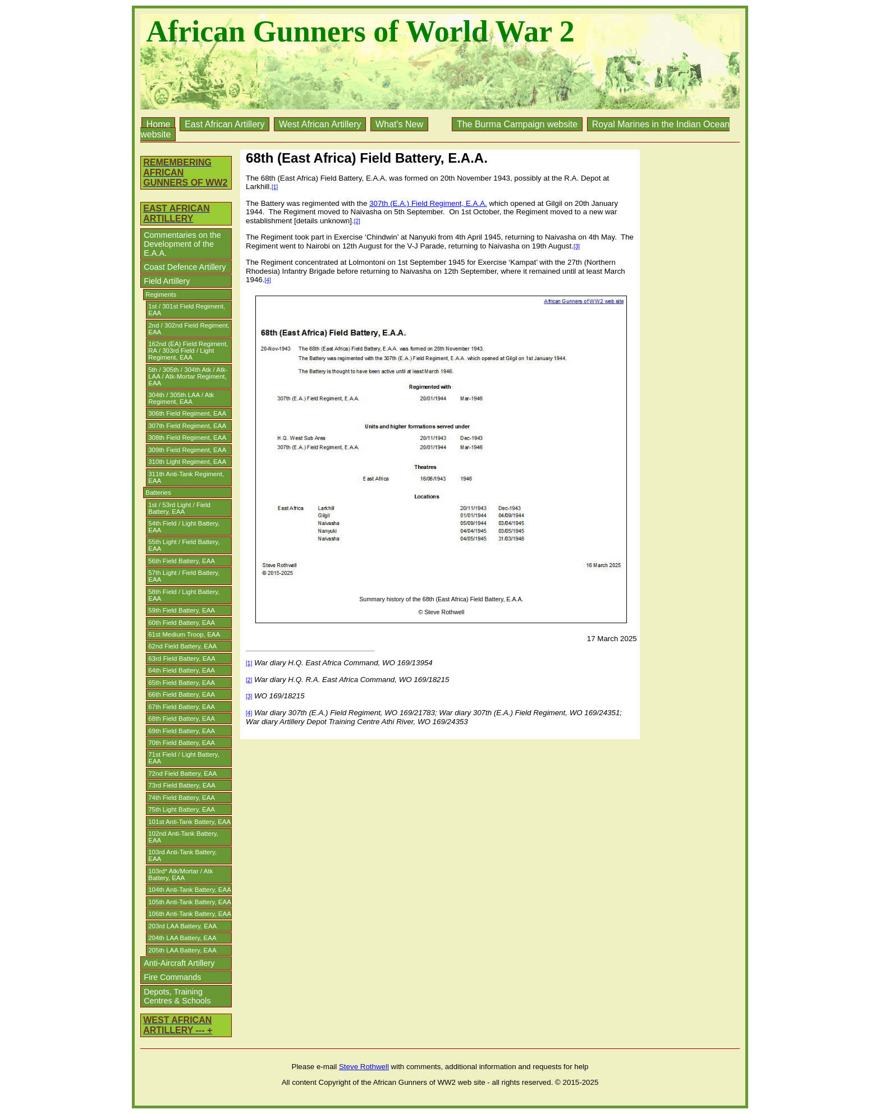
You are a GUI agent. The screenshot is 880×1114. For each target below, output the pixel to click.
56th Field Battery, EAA (181, 561)
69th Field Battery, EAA (181, 731)
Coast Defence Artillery (185, 267)
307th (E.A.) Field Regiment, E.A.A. (428, 203)
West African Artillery (320, 124)
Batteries (158, 492)
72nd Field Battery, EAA (182, 773)
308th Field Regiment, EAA (187, 437)
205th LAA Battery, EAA (182, 950)
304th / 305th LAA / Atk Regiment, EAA (181, 398)
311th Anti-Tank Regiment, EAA (186, 477)
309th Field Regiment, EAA (187, 449)
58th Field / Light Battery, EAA (183, 595)
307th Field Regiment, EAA (187, 425)
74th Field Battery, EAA (181, 797)
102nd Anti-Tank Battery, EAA (183, 837)
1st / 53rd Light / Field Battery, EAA (179, 508)
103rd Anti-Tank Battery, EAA (182, 855)
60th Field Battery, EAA (181, 622)
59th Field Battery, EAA (181, 610)
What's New (399, 124)
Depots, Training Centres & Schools (177, 996)
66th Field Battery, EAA (181, 694)
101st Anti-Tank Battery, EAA (189, 821)
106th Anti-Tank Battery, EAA (189, 913)
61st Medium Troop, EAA (184, 634)
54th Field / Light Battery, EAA (183, 526)
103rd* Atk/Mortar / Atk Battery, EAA (180, 874)
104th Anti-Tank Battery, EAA (189, 889)
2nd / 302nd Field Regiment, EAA (189, 328)
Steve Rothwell (364, 1066)
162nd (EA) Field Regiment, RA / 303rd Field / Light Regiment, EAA (188, 350)
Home (158, 124)
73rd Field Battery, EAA (181, 785)
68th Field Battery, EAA (181, 718)
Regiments (160, 294)
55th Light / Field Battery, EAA (183, 545)
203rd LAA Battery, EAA (182, 926)
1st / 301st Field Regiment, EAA (186, 309)
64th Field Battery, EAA (181, 670)
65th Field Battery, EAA (181, 682)
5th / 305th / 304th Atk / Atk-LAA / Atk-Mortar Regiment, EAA (187, 376)
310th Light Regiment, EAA (187, 461)
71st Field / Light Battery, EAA (183, 758)
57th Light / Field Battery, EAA (183, 576)
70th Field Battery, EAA (181, 742)
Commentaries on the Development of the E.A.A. (182, 244)
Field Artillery (167, 281)
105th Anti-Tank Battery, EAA (189, 902)
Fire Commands (172, 977)
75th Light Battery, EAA (181, 809)
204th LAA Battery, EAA (182, 938)
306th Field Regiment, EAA (187, 413)
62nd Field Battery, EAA (182, 646)
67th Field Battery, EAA (181, 706)
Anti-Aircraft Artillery (179, 963)
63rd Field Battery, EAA (181, 658)
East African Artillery (224, 124)
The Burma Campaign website (517, 124)
